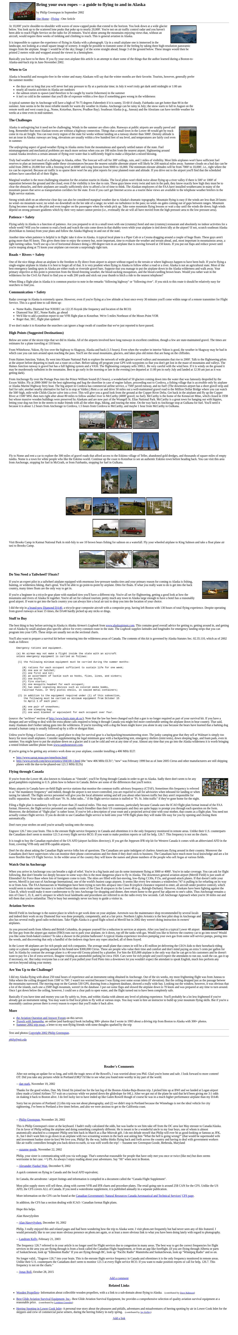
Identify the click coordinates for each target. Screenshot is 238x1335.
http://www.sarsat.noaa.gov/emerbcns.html (41, 771)
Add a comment (119, 1291)
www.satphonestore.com (68, 758)
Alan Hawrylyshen (30, 1236)
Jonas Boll (25, 1285)
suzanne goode (28, 1162)
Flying (55, 18)
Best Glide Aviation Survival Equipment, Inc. (43, 1312)
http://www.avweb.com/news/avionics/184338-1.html (48, 774)
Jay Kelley (145, 1325)
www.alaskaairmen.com (120, 625)
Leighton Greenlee (63, 1315)
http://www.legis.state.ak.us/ (66, 731)
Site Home (42, 18)
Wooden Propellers (27, 1306)
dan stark (24, 1097)
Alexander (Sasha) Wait (33, 1179)
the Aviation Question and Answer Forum (41, 1031)
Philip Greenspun (29, 1133)
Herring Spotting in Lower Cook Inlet (38, 1322)
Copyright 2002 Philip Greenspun (49, 1046)
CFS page (188, 1209)
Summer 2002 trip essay (30, 1038)
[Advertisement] (214, 84)
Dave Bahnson (187, 1306)
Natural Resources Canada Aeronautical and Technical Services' (143, 1209)
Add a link (119, 1331)
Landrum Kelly (28, 1252)
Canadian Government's (90, 1209)
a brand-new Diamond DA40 (45, 607)
